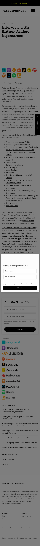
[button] (35, 257)
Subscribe (20, 288)
